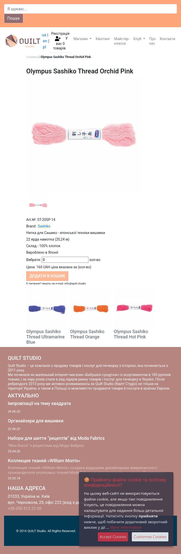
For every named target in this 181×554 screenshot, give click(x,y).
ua (44, 35)
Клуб (137, 39)
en (45, 41)
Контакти (167, 39)
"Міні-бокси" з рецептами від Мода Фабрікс (46, 445)
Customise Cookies (150, 536)
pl (44, 47)
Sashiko (44, 226)
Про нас (152, 41)
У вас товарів (60, 43)
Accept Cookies (113, 536)
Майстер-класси (122, 41)
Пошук (13, 18)
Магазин (81, 39)
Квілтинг (103, 39)
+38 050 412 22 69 (24, 508)
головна (32, 57)
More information (126, 527)
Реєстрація (60, 34)
